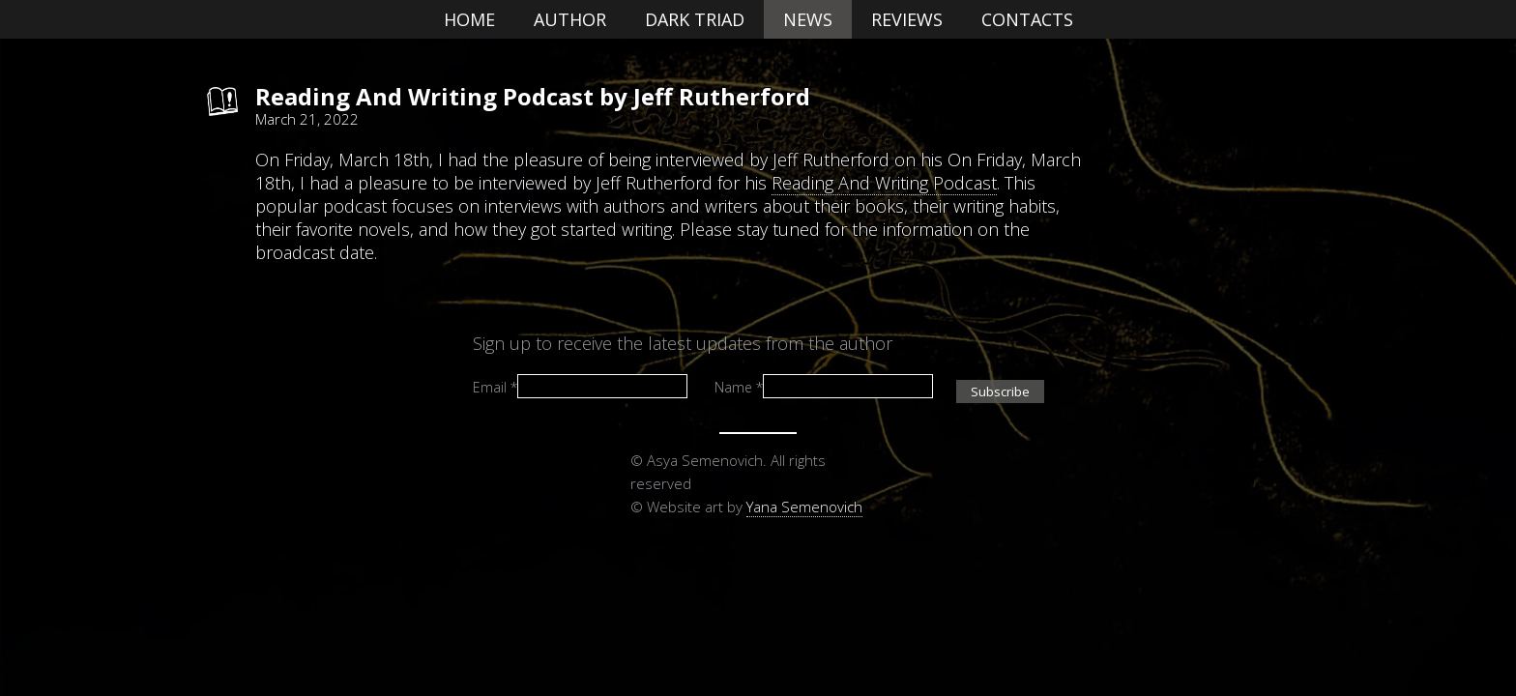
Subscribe (1000, 391)
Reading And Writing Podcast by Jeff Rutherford (532, 96)
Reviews (907, 19)
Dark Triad (694, 19)
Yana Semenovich (804, 506)
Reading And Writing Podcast (884, 182)
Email (495, 386)
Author (570, 19)
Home (469, 19)
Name (738, 386)
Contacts (1027, 19)
